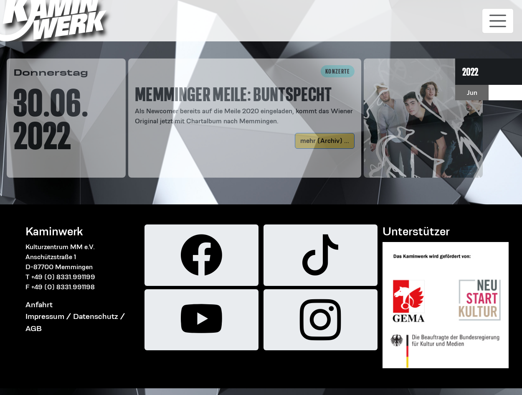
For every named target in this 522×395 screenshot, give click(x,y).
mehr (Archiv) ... (324, 140)
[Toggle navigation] (498, 20)
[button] (245, 95)
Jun (472, 92)
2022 (470, 72)
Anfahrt (39, 304)
